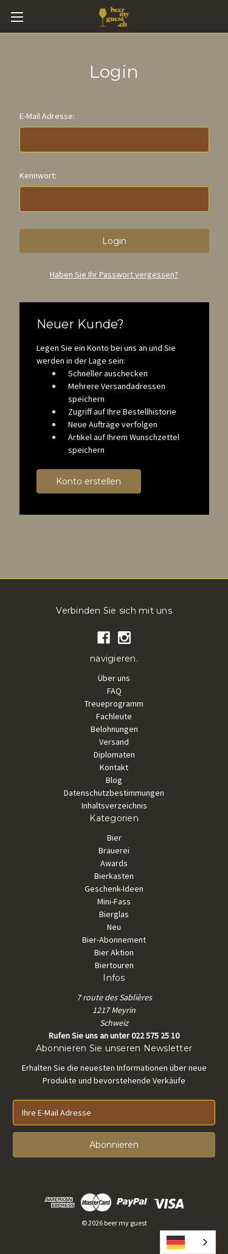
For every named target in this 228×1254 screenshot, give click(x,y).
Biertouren (114, 965)
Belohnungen (114, 729)
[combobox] (188, 1242)
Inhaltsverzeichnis (114, 805)
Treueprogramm (114, 703)
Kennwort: (38, 175)
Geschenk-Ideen (114, 888)
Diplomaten (114, 754)
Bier (114, 837)
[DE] (188, 1242)
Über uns (114, 678)
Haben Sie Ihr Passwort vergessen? (114, 274)
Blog (114, 779)
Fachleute (114, 716)
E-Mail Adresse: (47, 115)
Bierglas (114, 914)
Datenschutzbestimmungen (114, 792)
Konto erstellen (88, 481)
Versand (114, 741)
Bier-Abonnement (114, 939)
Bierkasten (114, 875)
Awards (114, 863)
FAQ (114, 690)
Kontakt (114, 767)
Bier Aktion (114, 952)
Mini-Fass (114, 901)
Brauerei (114, 850)
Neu (114, 926)
